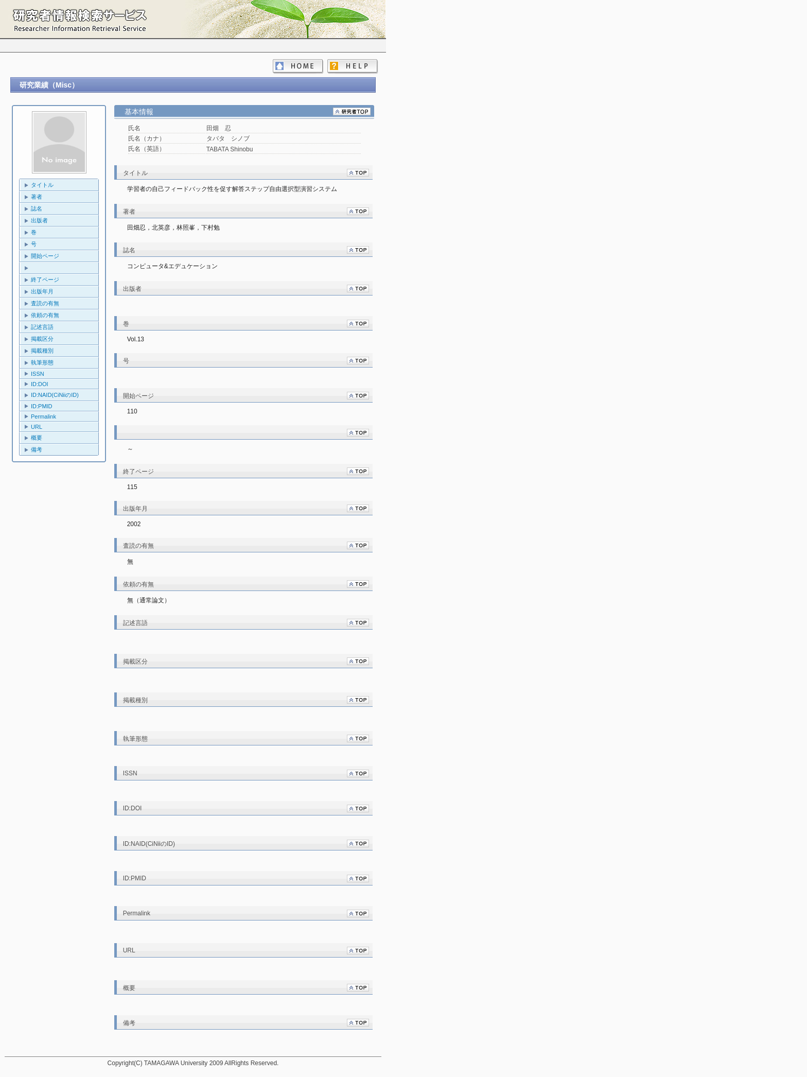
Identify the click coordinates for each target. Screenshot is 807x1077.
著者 (36, 197)
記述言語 (42, 327)
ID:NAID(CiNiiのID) (55, 395)
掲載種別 (42, 351)
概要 (36, 438)
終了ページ (45, 279)
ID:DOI (39, 384)
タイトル (42, 185)
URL (36, 427)
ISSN (37, 374)
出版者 (39, 220)
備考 (36, 449)
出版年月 (42, 291)
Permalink (43, 416)
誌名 (36, 208)
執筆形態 (42, 362)
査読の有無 (45, 303)
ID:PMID (41, 406)
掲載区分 (42, 339)
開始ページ (45, 256)
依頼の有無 (45, 315)
